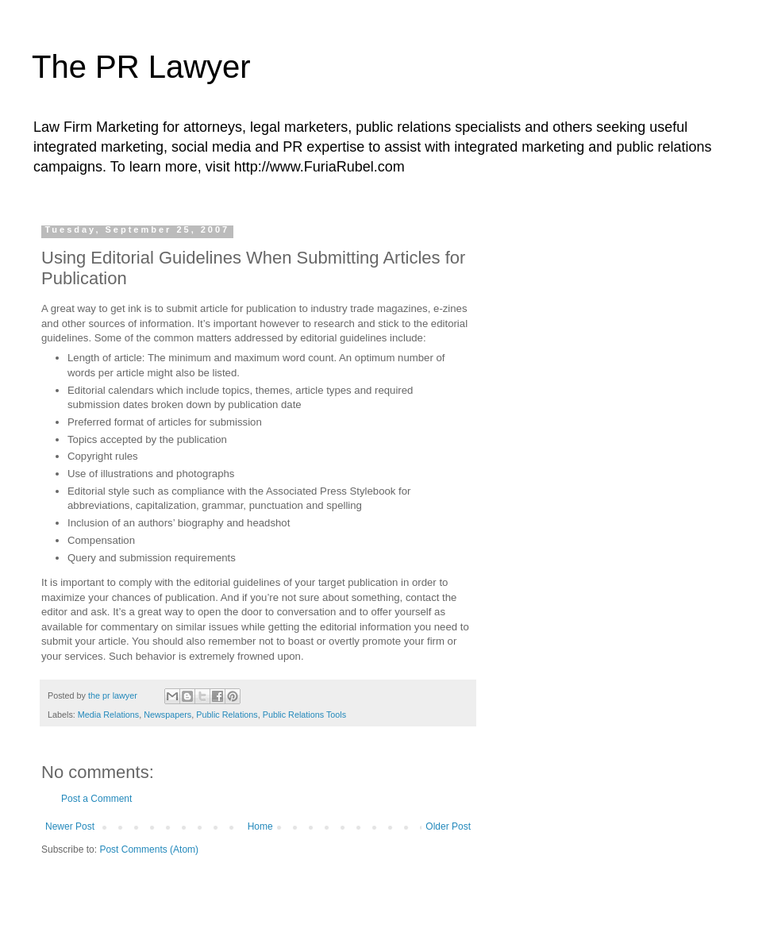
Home (260, 826)
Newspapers (167, 714)
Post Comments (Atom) (148, 849)
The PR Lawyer (141, 66)
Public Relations (226, 714)
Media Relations (108, 714)
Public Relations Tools (304, 714)
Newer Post (69, 826)
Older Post (448, 826)
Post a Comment (96, 798)
